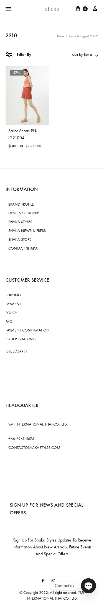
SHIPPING (13, 295)
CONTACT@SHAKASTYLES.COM (34, 447)
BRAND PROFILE (21, 204)
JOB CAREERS (16, 351)
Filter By (18, 54)
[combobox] (85, 54)
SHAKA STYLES (20, 221)
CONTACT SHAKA (23, 248)
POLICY (11, 312)
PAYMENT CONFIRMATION (27, 330)
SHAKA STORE (19, 239)
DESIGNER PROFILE (23, 213)
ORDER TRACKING (21, 339)
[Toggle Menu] (8, 9)
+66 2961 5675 (21, 438)
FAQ (9, 321)
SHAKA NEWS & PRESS (27, 230)
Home (60, 36)
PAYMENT (13, 304)
